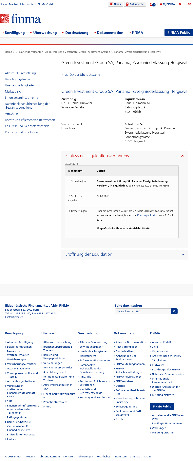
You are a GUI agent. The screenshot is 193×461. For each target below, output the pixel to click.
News (115, 4)
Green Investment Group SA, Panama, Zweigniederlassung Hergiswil (120, 51)
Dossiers (120, 385)
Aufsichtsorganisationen (21, 381)
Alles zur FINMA (161, 342)
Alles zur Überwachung (57, 342)
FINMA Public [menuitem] (179, 32)
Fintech (11, 439)
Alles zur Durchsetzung (20, 73)
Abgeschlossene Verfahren (61, 51)
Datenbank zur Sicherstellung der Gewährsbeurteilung (27, 105)
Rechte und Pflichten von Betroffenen (30, 120)
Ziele (155, 346)
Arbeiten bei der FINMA (166, 355)
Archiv (120, 419)
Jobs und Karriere (49, 456)
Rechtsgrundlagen (127, 346)
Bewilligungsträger (17, 79)
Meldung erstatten (163, 394)
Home (3, 4)
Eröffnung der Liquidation (88, 254)
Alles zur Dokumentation (131, 342)
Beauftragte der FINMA (166, 369)
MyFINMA (169, 4)
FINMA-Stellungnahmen (130, 363)
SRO (9, 401)
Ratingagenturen (17, 417)
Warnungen (159, 428)
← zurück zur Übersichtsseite (80, 75)
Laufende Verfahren (31, 51)
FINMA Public (162, 406)
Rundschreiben (125, 351)
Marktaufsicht (14, 91)
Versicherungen (16, 359)
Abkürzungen (85, 456)
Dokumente (134, 4)
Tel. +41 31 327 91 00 (17, 313)
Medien (13, 4)
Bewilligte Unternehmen (167, 423)
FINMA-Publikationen (129, 376)
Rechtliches (103, 456)
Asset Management (18, 368)
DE (189, 4)
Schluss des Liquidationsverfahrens (97, 155)
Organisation (160, 351)
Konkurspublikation (147, 215)
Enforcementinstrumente (21, 97)
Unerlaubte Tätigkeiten (20, 85)
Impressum (120, 456)
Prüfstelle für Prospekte (21, 434)
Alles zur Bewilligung (20, 342)
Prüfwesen (158, 364)
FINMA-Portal (45, 4)
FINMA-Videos (124, 381)
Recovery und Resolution (21, 132)
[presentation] (125, 156)
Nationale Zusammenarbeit (168, 374)
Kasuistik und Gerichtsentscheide (27, 126)
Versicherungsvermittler (21, 363)
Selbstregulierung (126, 406)
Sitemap (135, 456)
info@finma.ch (15, 317)
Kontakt (31, 4)
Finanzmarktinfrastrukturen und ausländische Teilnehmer (23, 409)
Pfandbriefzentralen (55, 402)
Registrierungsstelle (19, 421)
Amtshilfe (11, 114)
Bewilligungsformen (19, 346)
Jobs (22, 4)
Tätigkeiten (159, 360)
